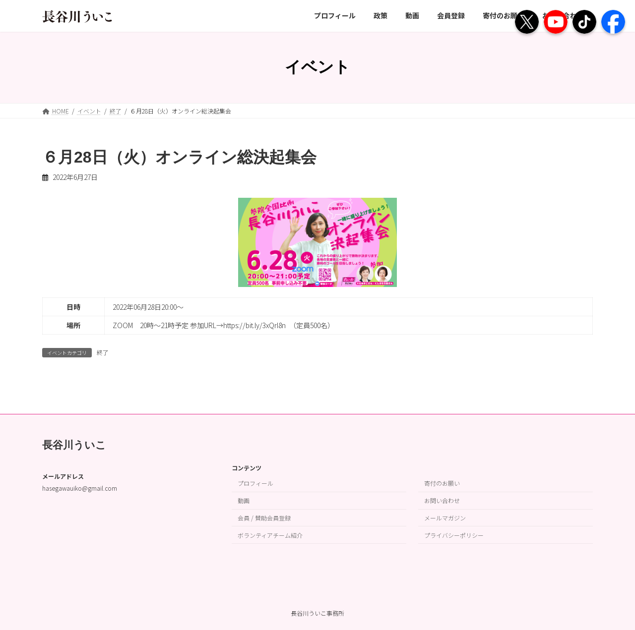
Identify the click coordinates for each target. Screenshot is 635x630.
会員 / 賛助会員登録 (264, 518)
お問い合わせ (442, 500)
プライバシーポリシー (454, 534)
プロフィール (255, 483)
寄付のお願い (442, 483)
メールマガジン (445, 518)
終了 (103, 352)
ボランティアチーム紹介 (270, 534)
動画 (244, 500)
